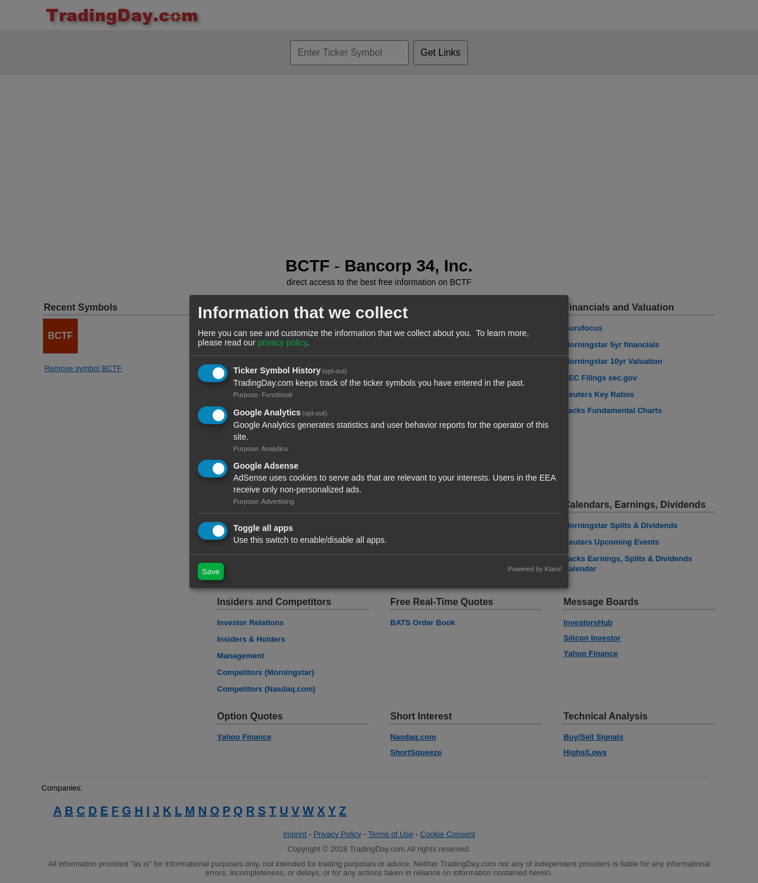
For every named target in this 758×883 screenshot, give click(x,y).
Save (211, 571)
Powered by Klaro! (534, 568)
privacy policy (282, 342)
